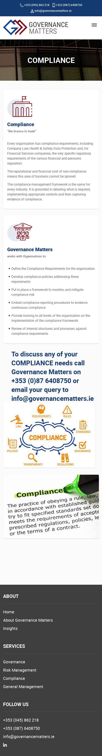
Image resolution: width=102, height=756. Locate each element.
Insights (10, 628)
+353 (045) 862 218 (34, 5)
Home (8, 612)
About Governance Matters (28, 620)
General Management (23, 686)
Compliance (14, 678)
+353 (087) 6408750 (67, 5)
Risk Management (19, 670)
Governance (14, 662)
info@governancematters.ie (51, 11)
